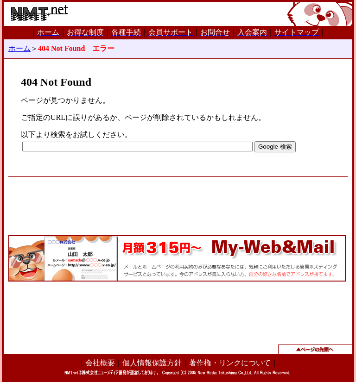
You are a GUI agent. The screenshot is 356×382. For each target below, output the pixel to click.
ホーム (19, 48)
